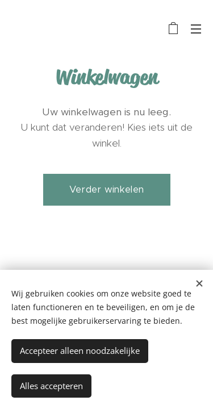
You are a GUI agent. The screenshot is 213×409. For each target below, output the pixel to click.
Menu (196, 29)
